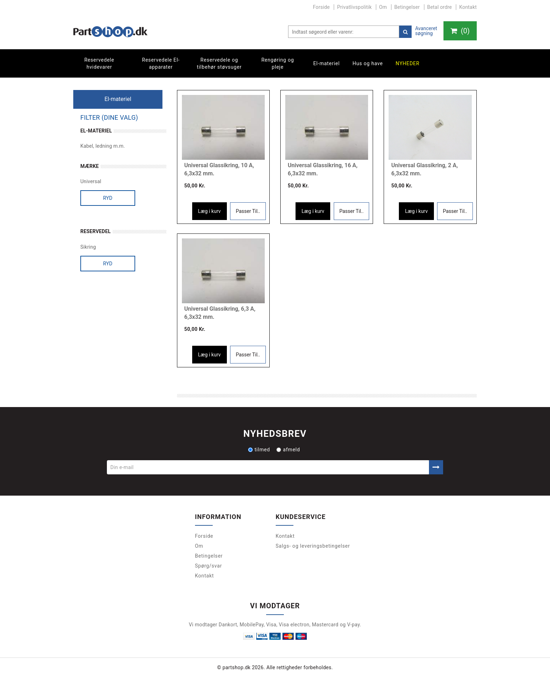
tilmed (259, 449)
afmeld (288, 449)
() (460, 31)
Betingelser (407, 7)
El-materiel (326, 63)
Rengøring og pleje (277, 63)
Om (383, 7)
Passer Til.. (248, 211)
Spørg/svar (208, 566)
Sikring (88, 247)
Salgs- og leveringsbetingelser (313, 546)
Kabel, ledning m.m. (102, 146)
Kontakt (468, 7)
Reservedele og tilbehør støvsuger (219, 63)
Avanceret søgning (426, 31)
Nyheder (408, 63)
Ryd (108, 198)
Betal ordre (439, 7)
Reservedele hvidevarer (99, 63)
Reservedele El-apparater (161, 63)
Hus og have (368, 63)
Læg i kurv (209, 211)
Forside (321, 7)
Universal (90, 181)
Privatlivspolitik (354, 7)
